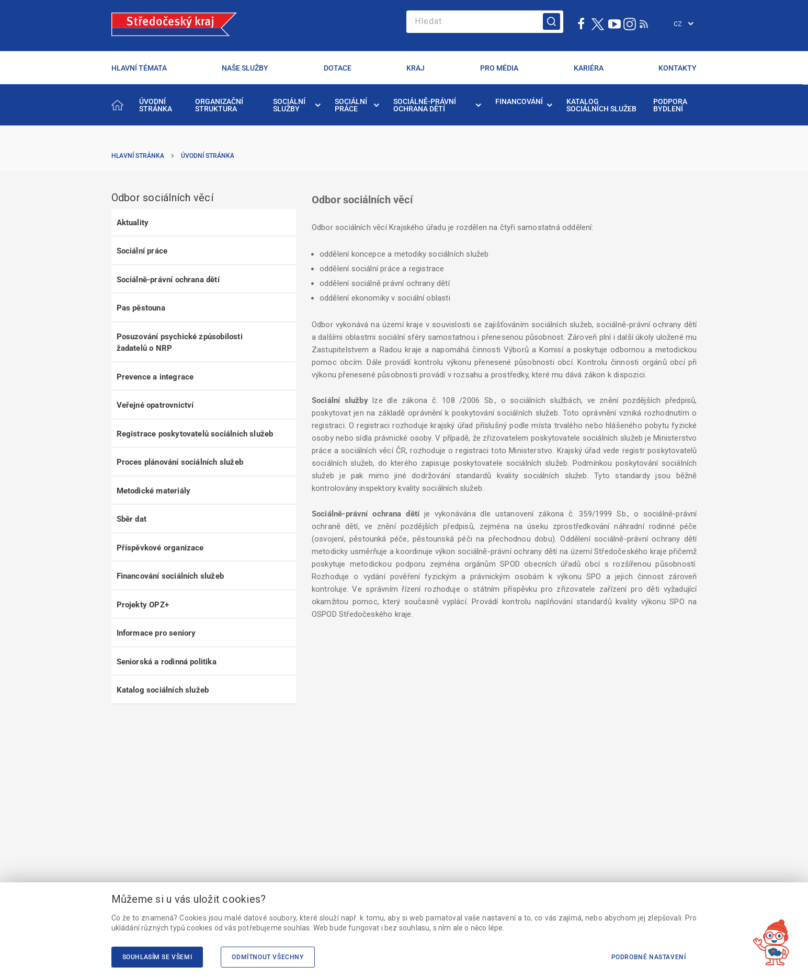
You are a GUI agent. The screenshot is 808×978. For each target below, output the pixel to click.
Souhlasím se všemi (157, 957)
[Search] (484, 21)
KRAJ (415, 68)
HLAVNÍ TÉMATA (139, 68)
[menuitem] (159, 105)
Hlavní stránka (137, 155)
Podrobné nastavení (648, 957)
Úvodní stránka (207, 155)
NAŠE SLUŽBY (245, 68)
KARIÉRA (589, 68)
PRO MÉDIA (499, 68)
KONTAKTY (677, 68)
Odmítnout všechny (267, 957)
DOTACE (337, 68)
